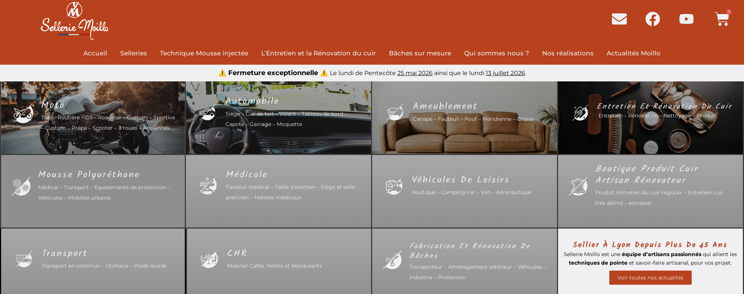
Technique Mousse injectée (204, 53)
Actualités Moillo (634, 53)
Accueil (95, 53)
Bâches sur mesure (420, 53)
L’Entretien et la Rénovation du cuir (318, 53)
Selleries (133, 53)
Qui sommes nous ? (496, 53)
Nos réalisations (568, 53)
